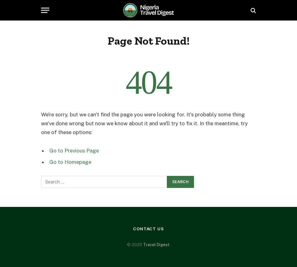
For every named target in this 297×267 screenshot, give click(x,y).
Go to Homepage (70, 162)
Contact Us (148, 228)
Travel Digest (156, 244)
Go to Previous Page (74, 150)
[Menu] (45, 10)
